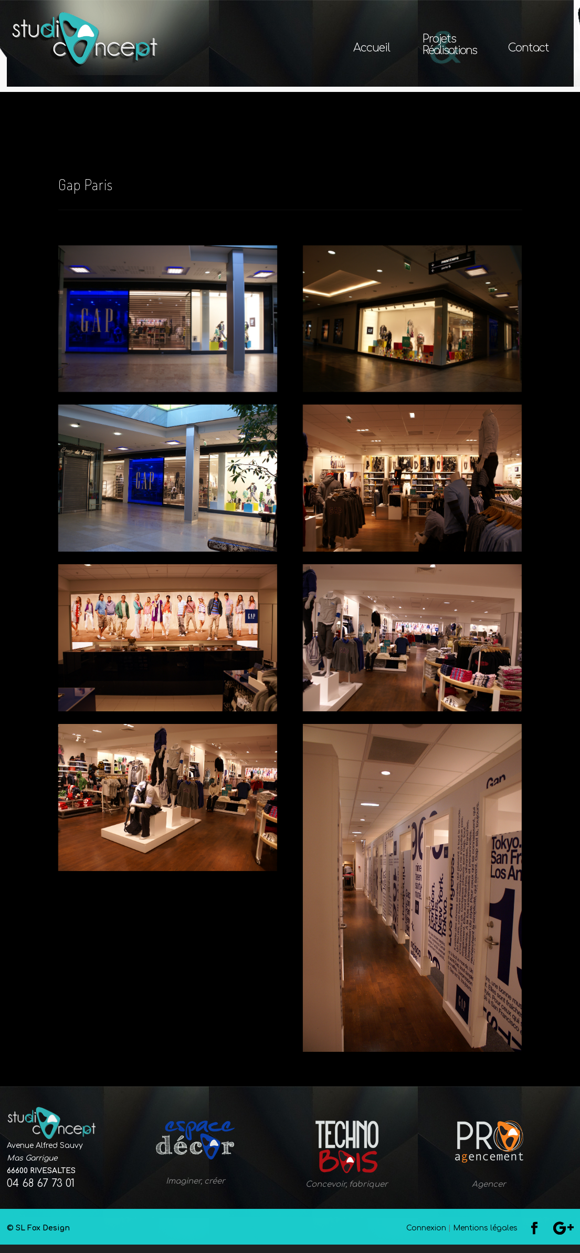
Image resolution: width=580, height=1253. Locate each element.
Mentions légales (485, 1236)
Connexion (426, 1236)
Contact (528, 49)
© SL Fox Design (187, 1236)
